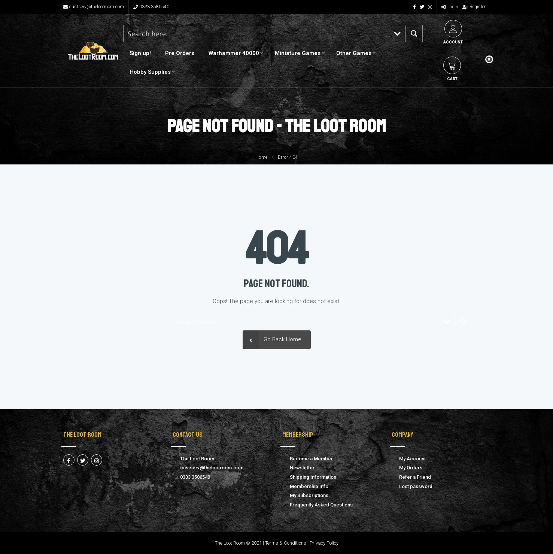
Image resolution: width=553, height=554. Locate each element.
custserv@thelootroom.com (93, 6)
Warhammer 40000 (234, 53)
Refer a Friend (415, 477)
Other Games (353, 53)
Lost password (415, 486)
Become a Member (311, 458)
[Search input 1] (256, 33)
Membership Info (309, 486)
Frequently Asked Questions (321, 505)
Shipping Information (313, 477)
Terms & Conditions (285, 543)
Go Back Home (272, 339)
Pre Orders (179, 53)
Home (261, 157)
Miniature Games (297, 53)
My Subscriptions (309, 495)
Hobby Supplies (150, 72)
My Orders (410, 467)
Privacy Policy (324, 543)
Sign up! (140, 53)
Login (449, 6)
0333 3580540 (151, 6)
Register (474, 6)
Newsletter (302, 467)
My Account (412, 458)
